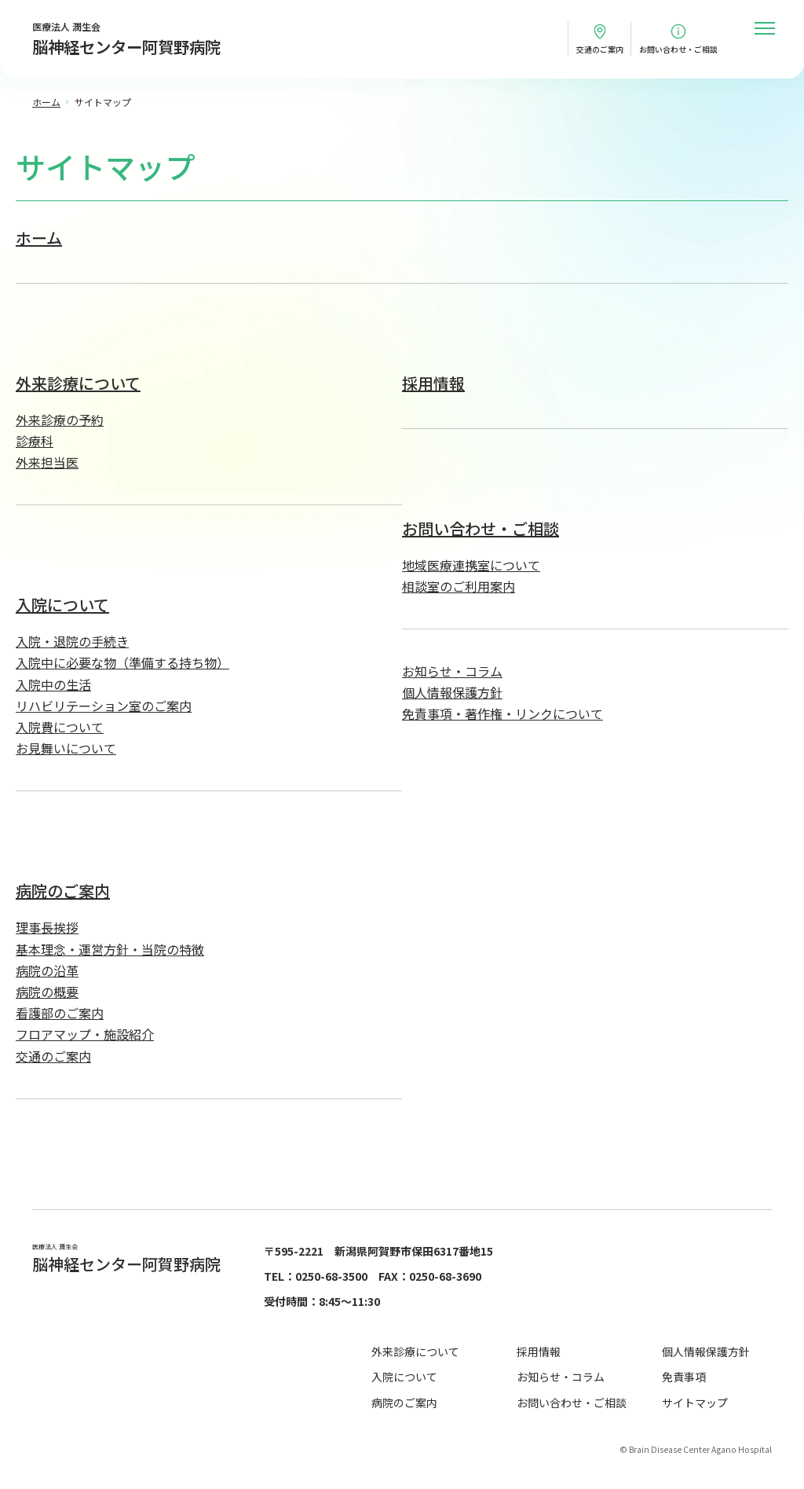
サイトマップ (695, 1402)
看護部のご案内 (60, 1012)
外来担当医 (47, 462)
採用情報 (433, 383)
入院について (62, 604)
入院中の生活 (53, 684)
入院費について (60, 726)
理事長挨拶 (47, 927)
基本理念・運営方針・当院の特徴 (110, 949)
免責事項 (684, 1376)
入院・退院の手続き (72, 641)
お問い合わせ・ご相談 (480, 528)
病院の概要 (47, 991)
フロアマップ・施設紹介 (85, 1034)
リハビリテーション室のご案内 (104, 705)
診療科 (34, 440)
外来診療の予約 (60, 419)
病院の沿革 (47, 970)
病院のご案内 (63, 890)
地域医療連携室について (471, 565)
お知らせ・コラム (452, 671)
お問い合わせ (678, 49)
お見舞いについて (66, 748)
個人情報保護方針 (452, 692)
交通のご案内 (599, 49)
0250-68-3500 (331, 1276)
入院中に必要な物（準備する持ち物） (122, 662)
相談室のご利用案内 (458, 586)
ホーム (39, 237)
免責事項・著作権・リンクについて (502, 713)
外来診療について (78, 383)
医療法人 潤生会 (126, 40)
